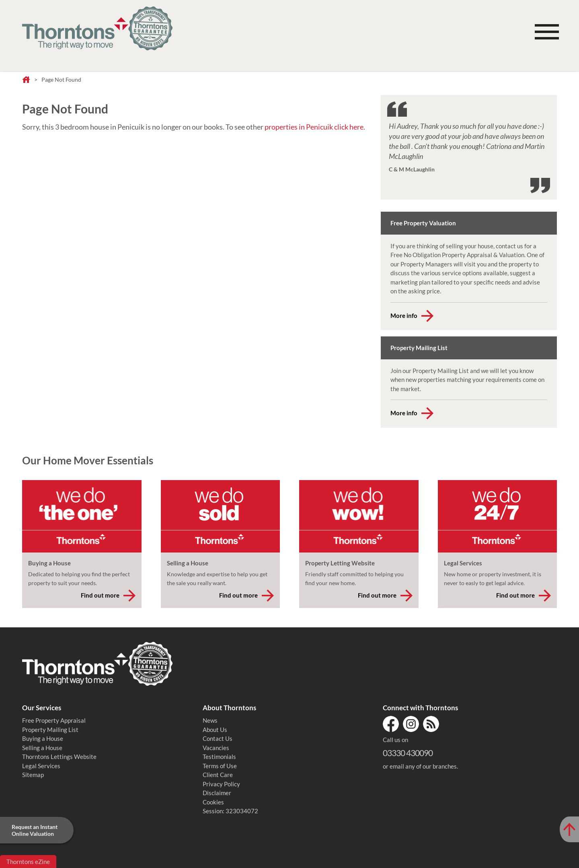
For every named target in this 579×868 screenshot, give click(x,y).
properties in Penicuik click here (314, 126)
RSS (431, 724)
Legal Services (41, 765)
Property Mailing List (50, 729)
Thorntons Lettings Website (59, 756)
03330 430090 (408, 753)
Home (26, 80)
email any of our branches (423, 766)
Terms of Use (220, 765)
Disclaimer (217, 792)
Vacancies (216, 747)
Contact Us (217, 738)
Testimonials (219, 756)
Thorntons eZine (28, 861)
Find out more (100, 595)
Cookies (213, 802)
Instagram (411, 724)
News (210, 720)
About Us (215, 729)
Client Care (218, 774)
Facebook (391, 724)
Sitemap (33, 774)
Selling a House (42, 747)
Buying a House (42, 738)
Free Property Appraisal (54, 720)
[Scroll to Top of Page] (569, 829)
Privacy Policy (221, 784)
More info (403, 315)
